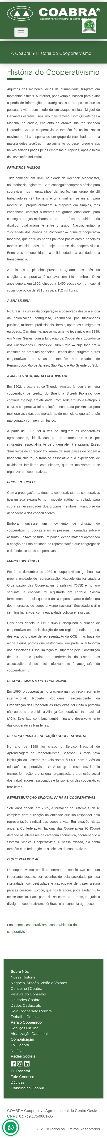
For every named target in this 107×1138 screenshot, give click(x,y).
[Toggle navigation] (21, 32)
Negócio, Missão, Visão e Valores (39, 983)
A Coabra (20, 53)
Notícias (17, 1050)
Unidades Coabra (25, 1000)
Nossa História (23, 977)
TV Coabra (20, 1045)
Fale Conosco (22, 1076)
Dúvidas (18, 1082)
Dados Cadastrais (26, 1005)
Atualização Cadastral (29, 1033)
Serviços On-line (25, 1028)
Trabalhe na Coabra (27, 1088)
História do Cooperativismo (63, 53)
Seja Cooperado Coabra (31, 1011)
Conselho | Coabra (26, 988)
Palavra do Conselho (28, 994)
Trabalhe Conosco (26, 1016)
